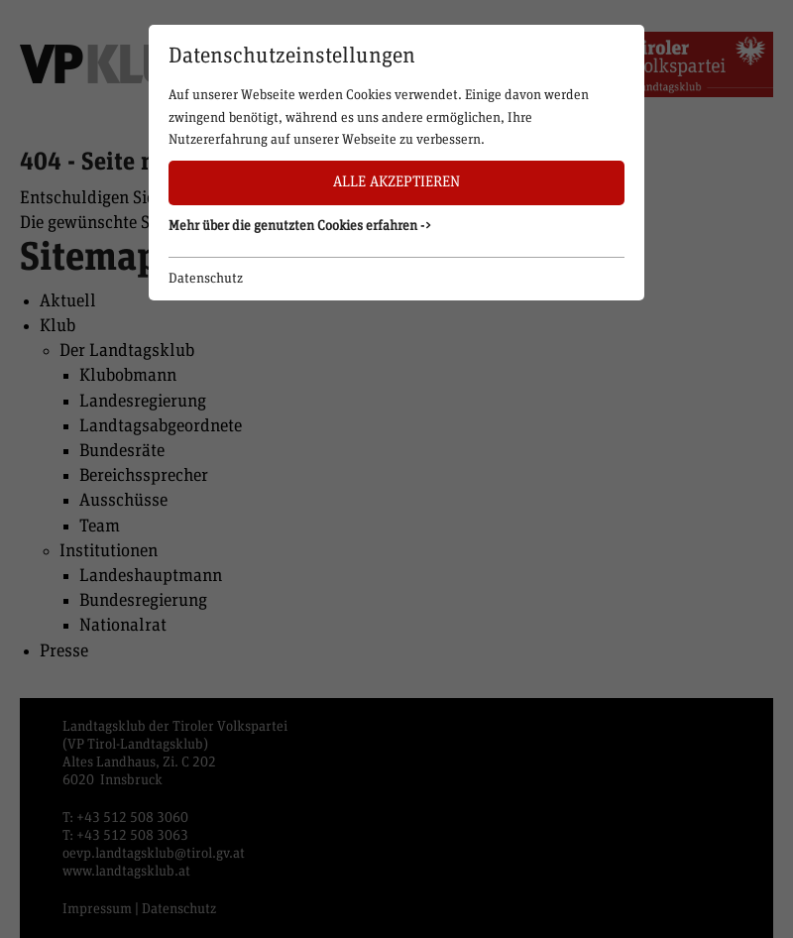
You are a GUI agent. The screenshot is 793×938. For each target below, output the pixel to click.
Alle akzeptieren (396, 182)
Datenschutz (206, 279)
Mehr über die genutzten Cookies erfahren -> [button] (300, 226)
